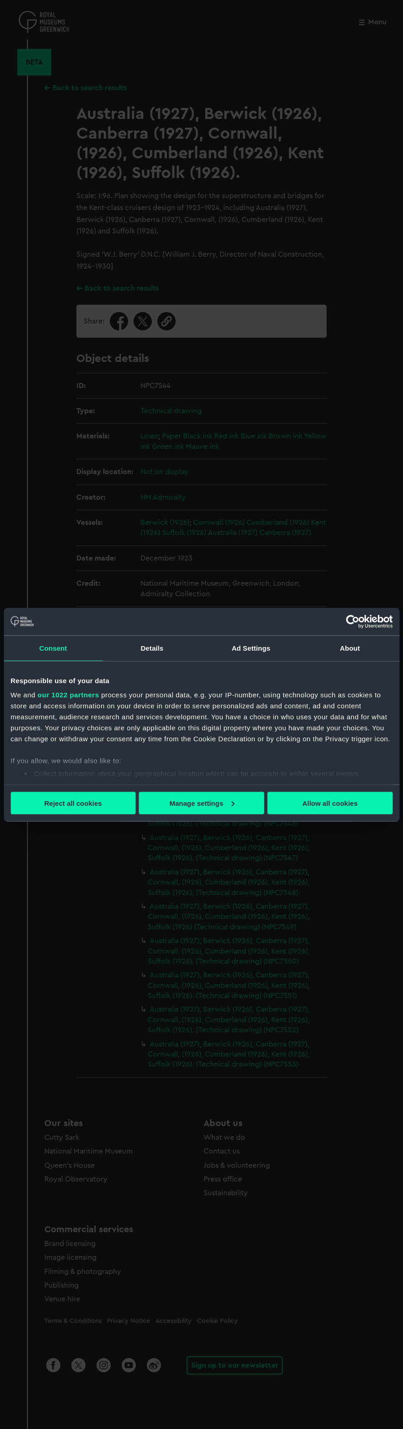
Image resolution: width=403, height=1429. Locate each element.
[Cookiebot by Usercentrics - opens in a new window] (352, 621)
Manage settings (201, 803)
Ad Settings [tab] (250, 648)
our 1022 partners (68, 695)
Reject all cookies (73, 803)
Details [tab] (151, 648)
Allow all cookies (330, 803)
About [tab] (350, 648)
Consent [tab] (53, 648)
